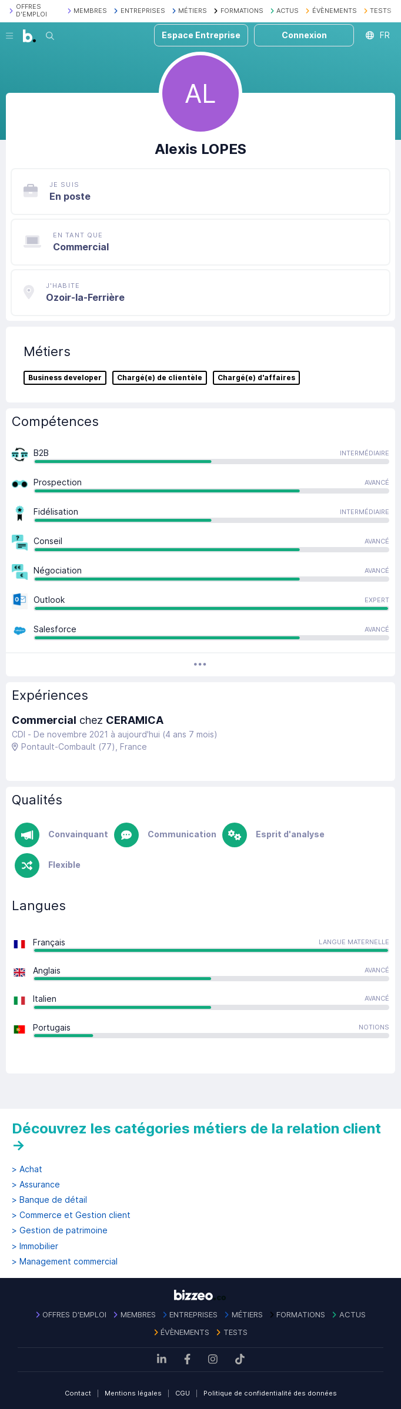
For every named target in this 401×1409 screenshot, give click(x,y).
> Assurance (36, 1184)
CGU (182, 1393)
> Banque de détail (49, 1200)
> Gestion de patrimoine (60, 1230)
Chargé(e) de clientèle (159, 377)
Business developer (65, 377)
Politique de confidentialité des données (270, 1393)
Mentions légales (133, 1393)
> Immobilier (35, 1246)
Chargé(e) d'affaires (256, 377)
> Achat (27, 1169)
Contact (78, 1393)
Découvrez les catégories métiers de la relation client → (196, 1136)
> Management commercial (65, 1261)
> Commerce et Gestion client (71, 1215)
